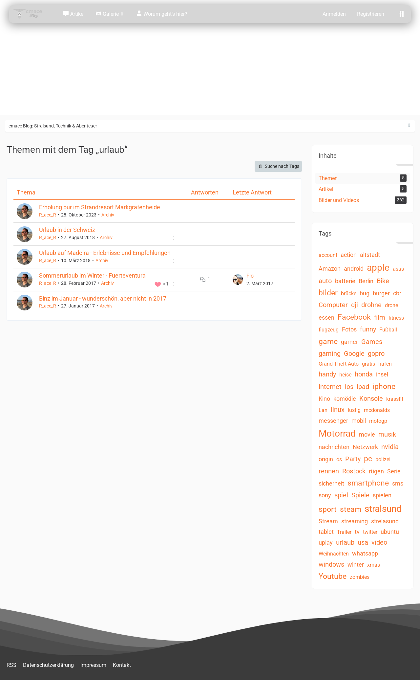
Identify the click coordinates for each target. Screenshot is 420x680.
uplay (326, 542)
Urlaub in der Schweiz (67, 229)
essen (326, 317)
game (328, 341)
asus (398, 269)
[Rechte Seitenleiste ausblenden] (409, 125)
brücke (348, 293)
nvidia (390, 447)
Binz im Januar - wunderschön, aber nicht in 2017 (102, 298)
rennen (329, 471)
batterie (345, 281)
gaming (330, 353)
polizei (382, 459)
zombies (359, 577)
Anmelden (334, 14)
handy (327, 374)
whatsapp (365, 553)
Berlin (366, 281)
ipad (363, 387)
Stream (328, 521)
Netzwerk (365, 446)
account (328, 255)
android (354, 268)
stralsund (383, 508)
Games (371, 342)
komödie (344, 398)
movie (367, 434)
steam (350, 509)
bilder (328, 292)
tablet (326, 531)
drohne (371, 305)
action (349, 254)
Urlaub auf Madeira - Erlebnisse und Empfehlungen (105, 252)
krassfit (394, 399)
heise (345, 375)
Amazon (330, 268)
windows (331, 564)
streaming (354, 521)
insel (382, 374)
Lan (323, 410)
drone (391, 305)
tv (357, 531)
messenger (333, 420)
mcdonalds (377, 410)
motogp (378, 421)
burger (381, 293)
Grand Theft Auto (339, 364)
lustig (354, 410)
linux (338, 410)
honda (364, 374)
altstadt (370, 254)
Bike (383, 281)
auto (325, 281)
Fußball (388, 330)
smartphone (368, 483)
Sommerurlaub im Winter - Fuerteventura (92, 275)
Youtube (332, 576)
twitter (370, 532)
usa (363, 542)
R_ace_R (47, 214)
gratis (368, 364)
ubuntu (390, 531)
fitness (396, 318)
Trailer (344, 532)
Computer (333, 305)
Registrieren (370, 14)
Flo (250, 275)
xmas (373, 565)
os (339, 459)
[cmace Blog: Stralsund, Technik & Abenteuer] (32, 14)
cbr (397, 293)
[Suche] (401, 13)
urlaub (345, 542)
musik (387, 434)
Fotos (349, 329)
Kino (324, 398)
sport (328, 509)
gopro (376, 353)
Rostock (354, 471)
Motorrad (337, 433)
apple (378, 267)
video (379, 542)
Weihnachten (334, 554)
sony (325, 495)
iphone (383, 386)
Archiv (107, 214)
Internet (330, 387)
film (379, 317)
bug (364, 293)
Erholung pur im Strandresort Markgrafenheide (99, 207)
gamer (349, 341)
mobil (358, 420)
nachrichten (334, 446)
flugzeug (329, 330)
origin (326, 459)
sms (397, 483)
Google (354, 353)
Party (353, 459)
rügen (376, 471)
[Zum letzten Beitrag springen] (238, 279)
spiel (341, 495)
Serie (394, 471)
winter (355, 564)
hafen (385, 364)
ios (349, 387)
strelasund (385, 521)
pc (368, 458)
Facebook (354, 317)
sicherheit (331, 483)
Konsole (371, 398)
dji (354, 305)
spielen (382, 495)
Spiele (360, 495)
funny (368, 329)
